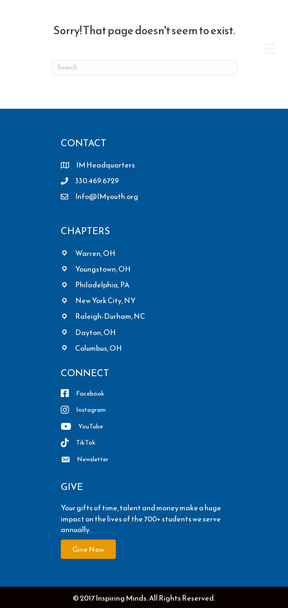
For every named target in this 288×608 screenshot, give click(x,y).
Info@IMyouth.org (106, 196)
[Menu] (270, 48)
